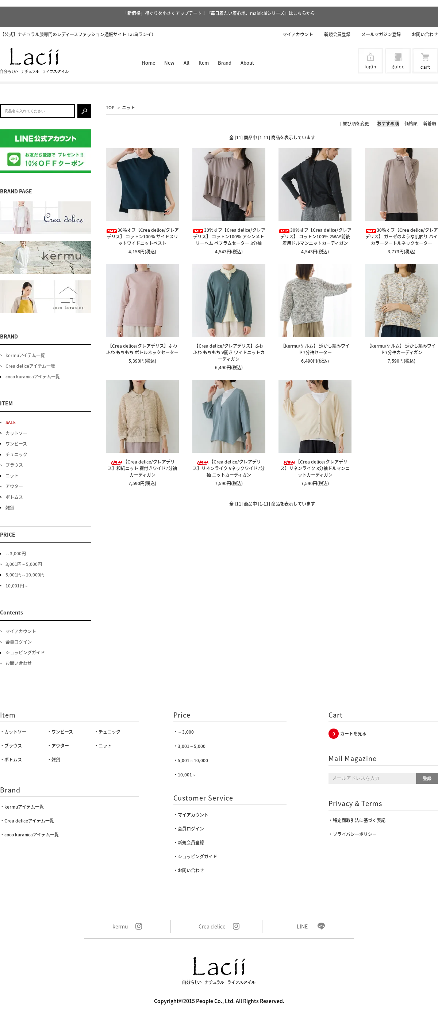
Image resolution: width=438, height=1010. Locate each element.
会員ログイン (18, 642)
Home (148, 62)
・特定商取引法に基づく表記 (356, 820)
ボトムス (14, 497)
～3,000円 (15, 553)
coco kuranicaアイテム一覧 (32, 376)
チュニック (16, 454)
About (247, 62)
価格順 (411, 123)
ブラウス (14, 465)
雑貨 (9, 507)
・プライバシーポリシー (352, 834)
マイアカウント (298, 34)
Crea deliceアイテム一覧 (30, 366)
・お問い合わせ (188, 870)
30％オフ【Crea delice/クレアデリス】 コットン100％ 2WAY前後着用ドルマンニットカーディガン (314, 236)
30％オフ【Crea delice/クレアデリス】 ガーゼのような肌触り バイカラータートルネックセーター (401, 236)
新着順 (429, 123)
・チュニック (107, 732)
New (169, 62)
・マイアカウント (190, 815)
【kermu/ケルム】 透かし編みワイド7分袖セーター (315, 349)
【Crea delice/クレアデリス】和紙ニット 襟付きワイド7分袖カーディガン (142, 468)
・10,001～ (184, 774)
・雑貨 (53, 759)
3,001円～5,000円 (23, 564)
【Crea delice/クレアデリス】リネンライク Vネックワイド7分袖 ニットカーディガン (229, 468)
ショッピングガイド (25, 652)
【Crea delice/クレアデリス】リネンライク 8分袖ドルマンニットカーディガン (315, 468)
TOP (110, 107)
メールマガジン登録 (381, 34)
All (186, 62)
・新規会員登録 (188, 842)
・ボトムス (11, 759)
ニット (128, 107)
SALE (10, 422)
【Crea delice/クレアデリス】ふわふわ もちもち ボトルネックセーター (142, 349)
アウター (14, 486)
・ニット (103, 745)
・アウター (58, 745)
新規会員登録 (337, 34)
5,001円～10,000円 (25, 574)
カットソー (16, 433)
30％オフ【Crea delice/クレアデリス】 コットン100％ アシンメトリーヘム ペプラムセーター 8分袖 (228, 236)
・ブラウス (11, 745)
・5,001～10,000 (190, 760)
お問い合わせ (425, 34)
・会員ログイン (188, 828)
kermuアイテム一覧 (25, 355)
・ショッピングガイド (195, 856)
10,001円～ (16, 585)
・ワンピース (60, 732)
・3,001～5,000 (189, 746)
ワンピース (16, 443)
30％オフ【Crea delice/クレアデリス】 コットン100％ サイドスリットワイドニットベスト (142, 236)
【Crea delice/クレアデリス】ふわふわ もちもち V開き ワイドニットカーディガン (229, 352)
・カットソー (13, 732)
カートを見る (353, 733)
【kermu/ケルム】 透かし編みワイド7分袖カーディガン (401, 349)
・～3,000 (183, 732)
